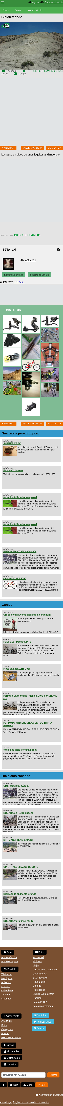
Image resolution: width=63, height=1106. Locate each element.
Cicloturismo (12, 1058)
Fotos (18, 10)
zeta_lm (9, 249)
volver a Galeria (32, 148)
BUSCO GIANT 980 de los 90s (19, 551)
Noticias (5, 986)
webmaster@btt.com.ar (49, 1095)
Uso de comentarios (38, 1102)
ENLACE (19, 282)
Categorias (7, 1029)
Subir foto (40, 1015)
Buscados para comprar (20, 433)
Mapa (28, 1085)
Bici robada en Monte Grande (19, 894)
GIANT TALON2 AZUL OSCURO (20, 867)
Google (22, 73)
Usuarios (10, 1064)
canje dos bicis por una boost (20, 749)
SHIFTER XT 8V (12, 443)
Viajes (36, 965)
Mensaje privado (13, 275)
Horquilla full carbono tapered (20, 497)
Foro (5, 10)
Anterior (8, 148)
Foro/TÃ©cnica (9, 957)
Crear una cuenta (54, 2)
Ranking (37, 998)
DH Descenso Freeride (45, 969)
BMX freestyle (40, 977)
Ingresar (36, 2)
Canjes (7, 604)
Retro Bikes (39, 989)
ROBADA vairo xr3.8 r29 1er (18, 921)
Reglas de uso (20, 1102)
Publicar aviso (42, 1021)
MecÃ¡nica (6, 978)
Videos (9, 1045)
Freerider (6, 998)
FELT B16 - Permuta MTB (17, 641)
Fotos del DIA (40, 1002)
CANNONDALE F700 (14, 578)
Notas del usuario (39, 275)
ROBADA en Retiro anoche (18, 813)
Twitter (4, 73)
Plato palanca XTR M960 (16, 668)
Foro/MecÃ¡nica (9, 961)
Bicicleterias (11, 1051)
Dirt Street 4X (40, 973)
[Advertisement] (31, 109)
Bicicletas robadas (16, 776)
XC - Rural (38, 957)
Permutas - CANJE (11, 1037)
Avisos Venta (35, 10)
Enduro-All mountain (43, 994)
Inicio (14, 1085)
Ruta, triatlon (39, 981)
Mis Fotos (13, 310)
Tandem (5, 994)
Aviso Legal (6, 1102)
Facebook (11, 71)
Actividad (30, 260)
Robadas (6, 982)
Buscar (5, 1033)
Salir (41, 1085)
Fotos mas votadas (43, 1006)
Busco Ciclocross (13, 470)
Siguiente (54, 148)
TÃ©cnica (6, 974)
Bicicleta (10, 969)
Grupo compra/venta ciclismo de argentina (27, 614)
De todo (37, 985)
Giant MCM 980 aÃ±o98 (16, 786)
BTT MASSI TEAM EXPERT (18, 840)
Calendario (7, 990)
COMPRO (6, 1021)
